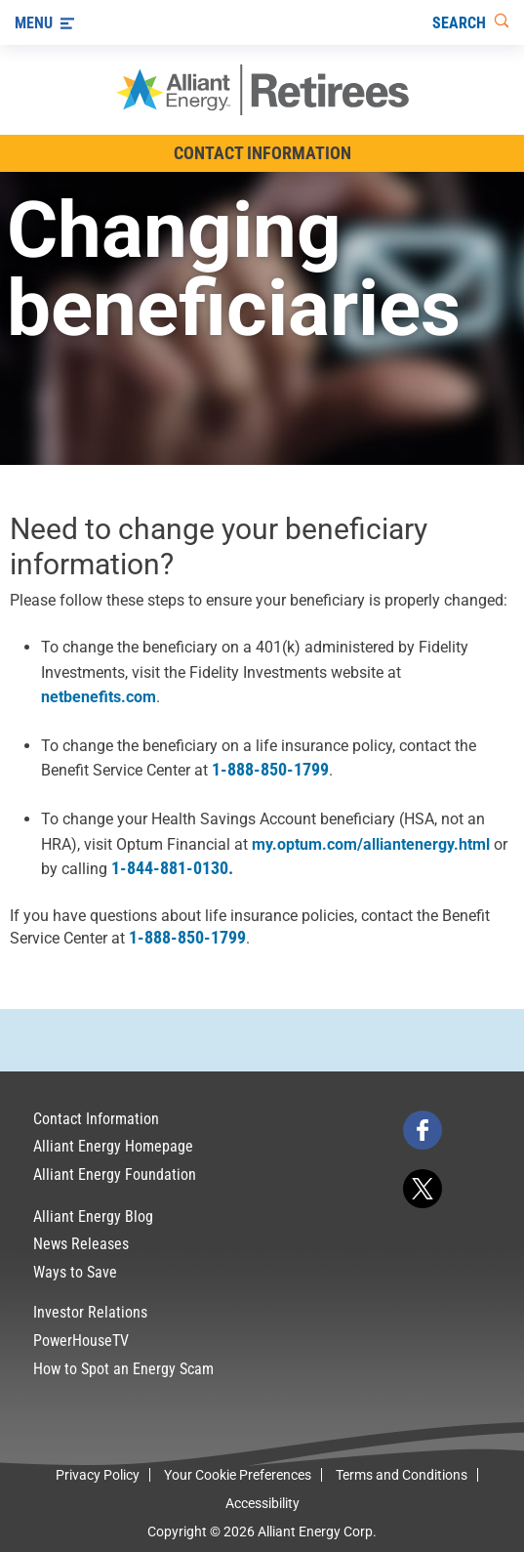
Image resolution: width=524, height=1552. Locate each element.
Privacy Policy (98, 1475)
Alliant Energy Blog (93, 1216)
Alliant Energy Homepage (113, 1146)
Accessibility (262, 1503)
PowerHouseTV (81, 1340)
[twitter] (422, 1188)
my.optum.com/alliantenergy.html (371, 844)
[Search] (471, 22)
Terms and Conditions (401, 1475)
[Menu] (44, 22)
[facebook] (422, 1130)
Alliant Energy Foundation (114, 1174)
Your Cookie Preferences (237, 1475)
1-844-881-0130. (172, 868)
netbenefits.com (98, 697)
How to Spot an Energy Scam (123, 1369)
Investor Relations (90, 1312)
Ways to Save (75, 1272)
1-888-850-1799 (270, 769)
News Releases (81, 1244)
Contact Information (262, 153)
